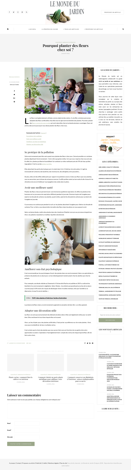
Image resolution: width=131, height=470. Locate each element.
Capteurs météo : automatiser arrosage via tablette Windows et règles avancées (110, 356)
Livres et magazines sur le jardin (110, 227)
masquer (43, 133)
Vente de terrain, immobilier (108, 299)
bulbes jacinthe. (47, 164)
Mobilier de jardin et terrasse (109, 238)
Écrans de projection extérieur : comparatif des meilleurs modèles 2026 (114, 378)
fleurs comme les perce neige (41, 123)
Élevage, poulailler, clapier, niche (110, 201)
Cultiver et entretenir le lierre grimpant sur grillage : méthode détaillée (114, 366)
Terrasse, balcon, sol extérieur (109, 287)
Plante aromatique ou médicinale (110, 257)
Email (9, 430)
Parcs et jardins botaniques (108, 246)
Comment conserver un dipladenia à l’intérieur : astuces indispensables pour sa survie (80, 379)
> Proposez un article (93, 29)
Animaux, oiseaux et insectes (108, 178)
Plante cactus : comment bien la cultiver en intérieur (20, 378)
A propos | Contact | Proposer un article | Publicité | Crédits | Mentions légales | (34, 463)
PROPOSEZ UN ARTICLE (112, 12)
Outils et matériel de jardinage (109, 242)
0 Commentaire (14, 82)
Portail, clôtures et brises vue (109, 265)
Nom (9, 423)
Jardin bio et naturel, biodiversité (110, 212)
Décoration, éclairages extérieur (110, 193)
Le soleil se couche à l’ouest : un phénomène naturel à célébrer (114, 388)
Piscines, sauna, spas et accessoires (110, 253)
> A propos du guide (49, 29)
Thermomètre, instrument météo (110, 295)
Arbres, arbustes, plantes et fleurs (110, 182)
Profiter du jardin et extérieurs (110, 272)
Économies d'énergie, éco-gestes (109, 197)
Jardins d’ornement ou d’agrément (106, 222)
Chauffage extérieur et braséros (110, 190)
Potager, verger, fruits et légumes (110, 268)
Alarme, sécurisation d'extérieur (110, 171)
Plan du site (63, 463)
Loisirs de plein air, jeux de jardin (110, 231)
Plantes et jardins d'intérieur (65, 42)
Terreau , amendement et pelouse (110, 291)
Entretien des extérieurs (107, 208)
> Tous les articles (71, 29)
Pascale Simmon (14, 77)
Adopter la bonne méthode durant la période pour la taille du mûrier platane (114, 398)
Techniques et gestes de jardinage (110, 283)
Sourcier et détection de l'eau (109, 280)
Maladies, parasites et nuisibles (109, 234)
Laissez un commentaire (16, 343)
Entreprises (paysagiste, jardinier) (110, 205)
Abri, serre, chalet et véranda (109, 167)
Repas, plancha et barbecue (108, 276)
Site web (10, 437)
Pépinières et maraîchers (107, 249)
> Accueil (32, 29)
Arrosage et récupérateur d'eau (110, 186)
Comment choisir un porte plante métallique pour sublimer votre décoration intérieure (50, 379)
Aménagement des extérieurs (108, 174)
